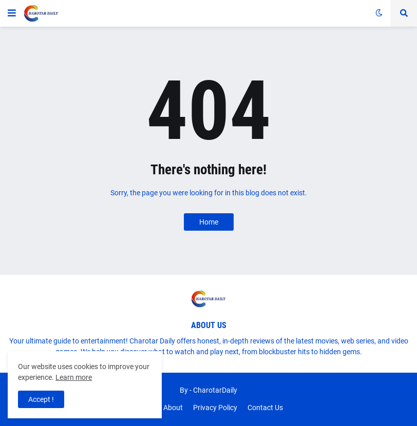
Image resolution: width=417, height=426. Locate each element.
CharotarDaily (215, 390)
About (173, 407)
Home (208, 222)
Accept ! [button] (41, 399)
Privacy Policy (215, 407)
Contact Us (265, 407)
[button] (12, 13)
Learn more (73, 377)
